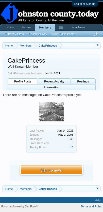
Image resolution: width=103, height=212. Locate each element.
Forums (26, 27)
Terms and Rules (91, 206)
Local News (78, 27)
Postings (83, 81)
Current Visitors (14, 33)
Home (10, 27)
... (80, 33)
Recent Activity (54, 81)
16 (71, 147)
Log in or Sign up (84, 3)
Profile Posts (22, 81)
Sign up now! (51, 170)
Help (97, 200)
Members (45, 27)
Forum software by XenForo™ (20, 206)
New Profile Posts (63, 33)
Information (51, 87)
